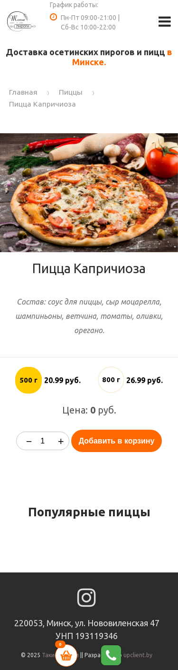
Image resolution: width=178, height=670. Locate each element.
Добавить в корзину (117, 441)
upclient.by (137, 655)
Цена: (75, 409)
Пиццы (71, 92)
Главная (23, 92)
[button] (169, 141)
